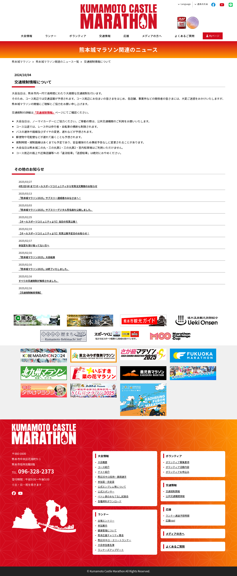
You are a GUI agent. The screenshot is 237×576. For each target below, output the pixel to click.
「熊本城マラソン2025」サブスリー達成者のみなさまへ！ (50, 198)
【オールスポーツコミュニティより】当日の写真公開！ (48, 221)
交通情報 (105, 36)
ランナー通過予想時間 (177, 515)
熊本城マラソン (21, 61)
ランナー (50, 36)
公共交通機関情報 (175, 496)
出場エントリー (106, 520)
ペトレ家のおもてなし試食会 (113, 496)
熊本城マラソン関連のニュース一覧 (57, 61)
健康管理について (107, 530)
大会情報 (26, 36)
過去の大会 (202, 4)
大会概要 (102, 462)
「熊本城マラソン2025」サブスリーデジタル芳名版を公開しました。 (56, 209)
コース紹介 (103, 467)
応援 (126, 36)
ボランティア (77, 36)
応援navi (170, 520)
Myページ (212, 35)
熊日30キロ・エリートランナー (114, 540)
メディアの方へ (152, 36)
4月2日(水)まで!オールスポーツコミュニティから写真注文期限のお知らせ (58, 186)
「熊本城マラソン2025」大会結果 (37, 257)
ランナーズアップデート (111, 549)
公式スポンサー (106, 491)
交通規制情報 (173, 491)
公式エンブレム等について (112, 486)
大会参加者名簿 (106, 545)
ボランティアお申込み (177, 472)
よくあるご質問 (185, 36)
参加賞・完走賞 (106, 481)
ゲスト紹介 (103, 472)
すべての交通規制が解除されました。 (39, 280)
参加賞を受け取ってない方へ (34, 245)
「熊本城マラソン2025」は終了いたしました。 (44, 269)
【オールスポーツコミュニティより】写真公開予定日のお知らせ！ (54, 233)
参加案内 (102, 525)
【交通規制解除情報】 (30, 292)
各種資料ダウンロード (109, 501)
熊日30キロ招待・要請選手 (112, 476)
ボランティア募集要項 (177, 462)
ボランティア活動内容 (177, 467)
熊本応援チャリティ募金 (111, 535)
